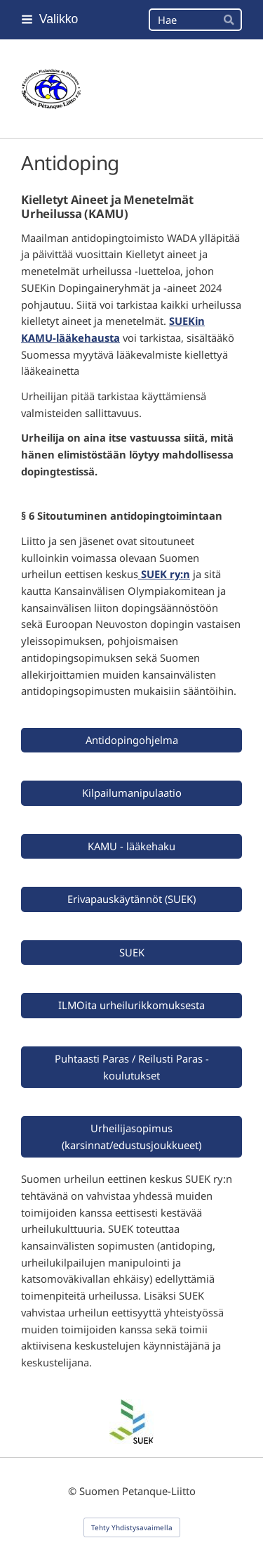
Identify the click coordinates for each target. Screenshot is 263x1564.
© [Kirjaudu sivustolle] (73, 1491)
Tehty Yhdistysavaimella (132, 1527)
